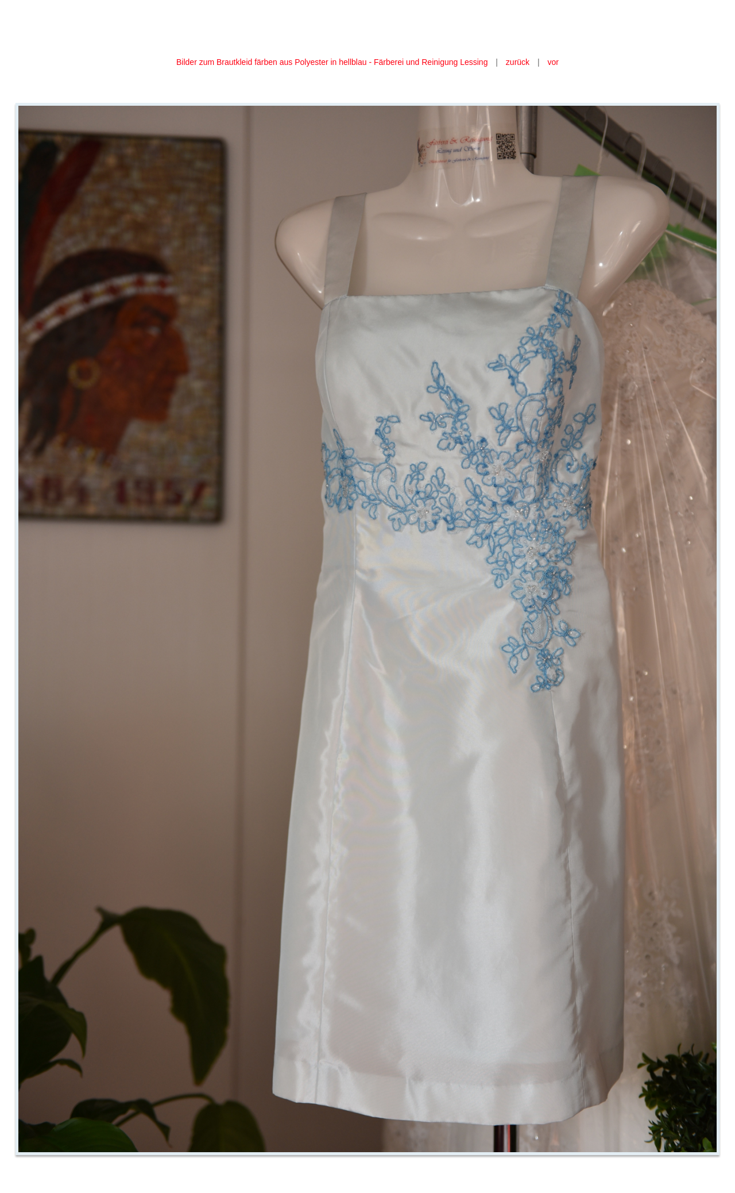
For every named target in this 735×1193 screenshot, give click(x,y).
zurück (517, 62)
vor (553, 62)
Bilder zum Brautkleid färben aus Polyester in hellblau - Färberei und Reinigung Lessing (333, 62)
